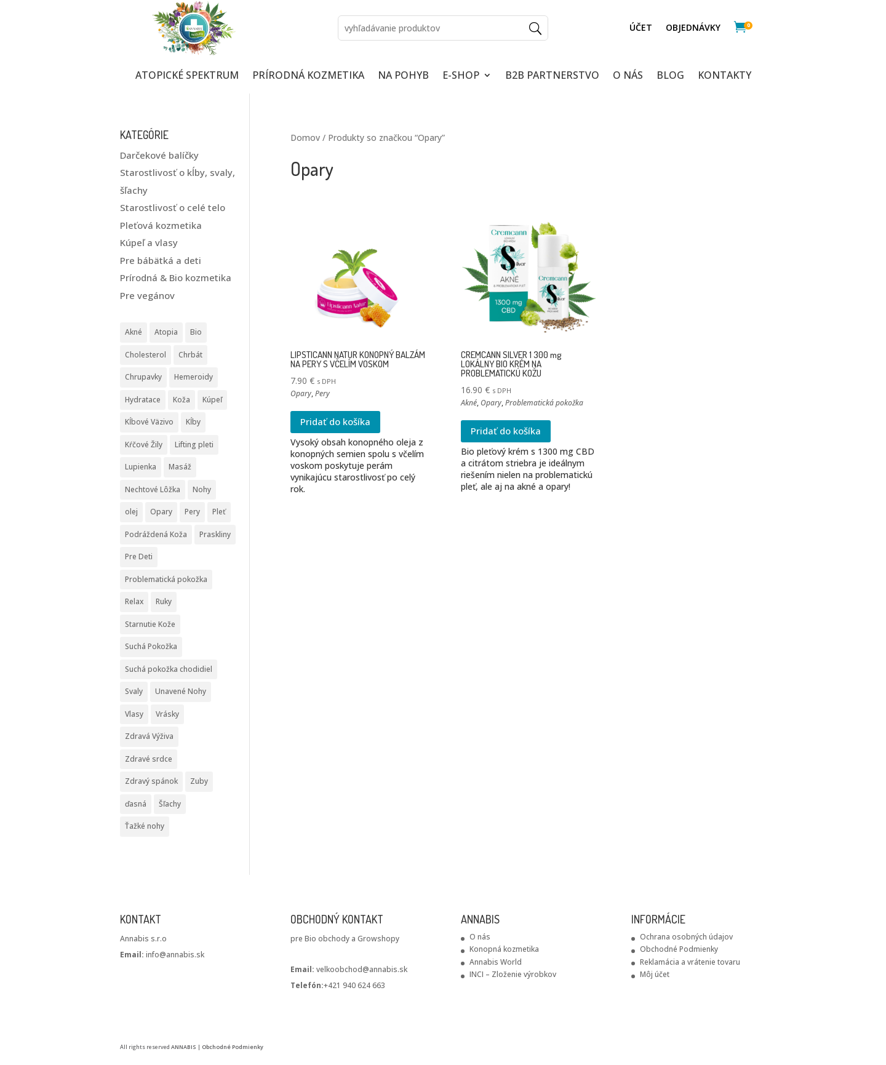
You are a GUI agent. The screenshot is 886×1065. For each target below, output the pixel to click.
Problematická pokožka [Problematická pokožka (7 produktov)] (166, 579)
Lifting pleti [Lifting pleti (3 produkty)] (194, 444)
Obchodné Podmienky (679, 949)
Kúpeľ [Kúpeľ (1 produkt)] (212, 399)
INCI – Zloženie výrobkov (512, 974)
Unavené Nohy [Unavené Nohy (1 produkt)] (180, 691)
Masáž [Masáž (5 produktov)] (180, 466)
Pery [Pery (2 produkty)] (192, 511)
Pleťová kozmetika (161, 225)
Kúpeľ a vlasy (149, 242)
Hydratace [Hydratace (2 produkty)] (143, 399)
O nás (479, 936)
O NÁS (628, 76)
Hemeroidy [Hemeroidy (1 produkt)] (193, 377)
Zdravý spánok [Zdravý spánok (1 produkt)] (151, 781)
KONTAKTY (724, 76)
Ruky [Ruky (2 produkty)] (164, 601)
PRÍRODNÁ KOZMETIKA (308, 76)
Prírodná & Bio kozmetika (175, 277)
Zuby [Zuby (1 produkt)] (199, 781)
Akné (469, 402)
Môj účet (654, 974)
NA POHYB (403, 76)
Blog (670, 76)
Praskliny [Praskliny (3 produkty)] (215, 534)
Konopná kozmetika (504, 949)
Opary (300, 393)
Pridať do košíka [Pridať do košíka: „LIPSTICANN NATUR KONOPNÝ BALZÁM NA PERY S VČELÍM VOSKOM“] (335, 421)
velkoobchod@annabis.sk (361, 969)
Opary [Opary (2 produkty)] (161, 511)
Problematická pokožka (544, 402)
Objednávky (693, 28)
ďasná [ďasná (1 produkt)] (135, 804)
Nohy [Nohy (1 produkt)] (202, 489)
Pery (322, 393)
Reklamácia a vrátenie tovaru (690, 962)
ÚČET (640, 28)
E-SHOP (460, 76)
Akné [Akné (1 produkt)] (133, 332)
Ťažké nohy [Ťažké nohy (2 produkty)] (144, 826)
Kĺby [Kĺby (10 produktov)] (193, 422)
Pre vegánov (147, 295)
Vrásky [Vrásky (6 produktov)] (167, 714)
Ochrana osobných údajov (686, 936)
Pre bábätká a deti (160, 260)
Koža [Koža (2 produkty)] (181, 399)
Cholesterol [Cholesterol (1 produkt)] (145, 354)
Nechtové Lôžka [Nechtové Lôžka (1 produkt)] (152, 489)
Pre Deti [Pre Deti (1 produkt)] (139, 556)
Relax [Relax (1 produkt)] (134, 601)
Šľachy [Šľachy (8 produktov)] (170, 804)
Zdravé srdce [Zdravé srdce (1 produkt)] (148, 759)
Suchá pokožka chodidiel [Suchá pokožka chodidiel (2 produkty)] (168, 669)
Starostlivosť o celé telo (172, 207)
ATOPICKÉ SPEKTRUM (187, 76)
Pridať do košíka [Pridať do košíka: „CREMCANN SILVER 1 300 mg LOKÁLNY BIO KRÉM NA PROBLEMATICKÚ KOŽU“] (506, 431)
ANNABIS (183, 1047)
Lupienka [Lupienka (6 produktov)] (140, 466)
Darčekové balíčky (159, 155)
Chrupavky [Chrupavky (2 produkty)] (143, 377)
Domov (305, 137)
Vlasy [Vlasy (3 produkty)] (134, 714)
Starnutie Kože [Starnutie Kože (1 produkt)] (150, 624)
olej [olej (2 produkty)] (131, 511)
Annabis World (495, 962)
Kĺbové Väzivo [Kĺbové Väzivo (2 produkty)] (149, 422)
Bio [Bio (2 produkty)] (196, 332)
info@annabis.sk (162, 954)
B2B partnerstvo (552, 76)
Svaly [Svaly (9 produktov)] (134, 691)
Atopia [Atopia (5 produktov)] (166, 332)
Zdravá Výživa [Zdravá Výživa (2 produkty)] (149, 736)
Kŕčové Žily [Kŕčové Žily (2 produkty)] (143, 444)
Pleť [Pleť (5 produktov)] (219, 511)
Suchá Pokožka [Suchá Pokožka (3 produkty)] (151, 646)
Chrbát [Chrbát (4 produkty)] (190, 354)
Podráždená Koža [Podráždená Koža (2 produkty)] (156, 534)
